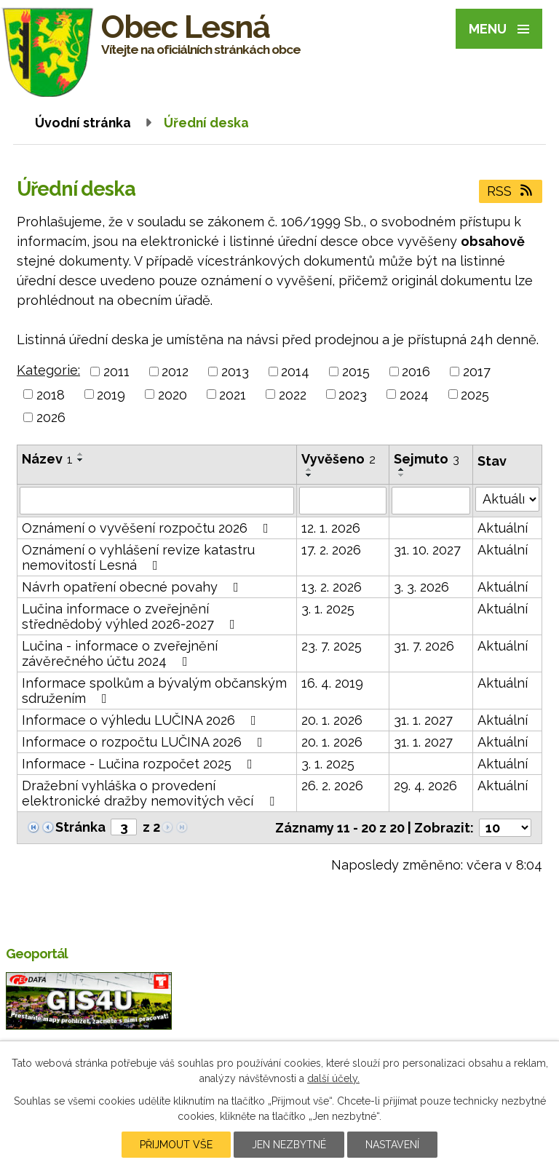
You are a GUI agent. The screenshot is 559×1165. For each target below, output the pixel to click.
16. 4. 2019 (332, 683)
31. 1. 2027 (423, 720)
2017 (477, 371)
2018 (50, 394)
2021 (232, 394)
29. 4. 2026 (425, 785)
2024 (414, 394)
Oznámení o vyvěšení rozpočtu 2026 (148, 528)
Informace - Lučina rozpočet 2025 (140, 763)
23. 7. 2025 (331, 645)
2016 (416, 371)
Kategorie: (48, 370)
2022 (292, 394)
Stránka (80, 827)
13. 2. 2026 (331, 587)
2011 (116, 371)
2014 (295, 371)
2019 (111, 394)
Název (47, 458)
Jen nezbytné (289, 1144)
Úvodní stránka (83, 122)
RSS (511, 191)
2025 (475, 394)
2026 (51, 417)
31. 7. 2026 (424, 645)
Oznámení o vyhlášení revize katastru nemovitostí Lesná (138, 557)
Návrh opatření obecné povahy (133, 587)
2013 (235, 371)
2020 (172, 394)
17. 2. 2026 (331, 549)
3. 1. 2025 (327, 608)
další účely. (333, 1078)
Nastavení (392, 1144)
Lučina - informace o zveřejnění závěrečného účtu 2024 (120, 653)
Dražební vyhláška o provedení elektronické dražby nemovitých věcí (151, 793)
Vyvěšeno (338, 458)
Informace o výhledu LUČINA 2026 (142, 720)
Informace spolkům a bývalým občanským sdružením (154, 690)
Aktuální (502, 528)
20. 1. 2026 (331, 720)
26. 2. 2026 (332, 785)
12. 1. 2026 (330, 528)
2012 (175, 371)
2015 (356, 371)
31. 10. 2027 (427, 549)
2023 (352, 394)
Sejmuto (426, 458)
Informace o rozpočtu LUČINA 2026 (145, 742)
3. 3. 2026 (421, 587)
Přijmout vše (176, 1144)
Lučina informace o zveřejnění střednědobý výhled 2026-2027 (131, 616)
